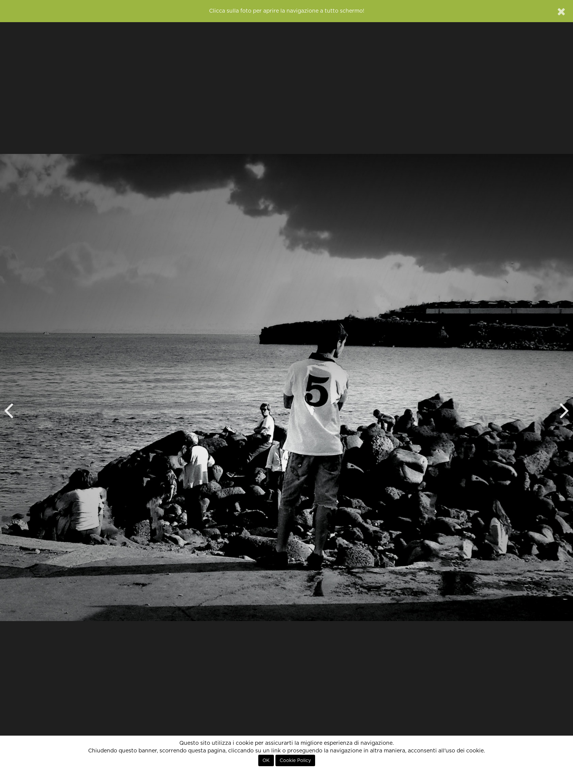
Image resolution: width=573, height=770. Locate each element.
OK (266, 760)
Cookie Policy (295, 760)
